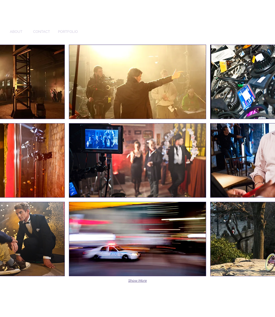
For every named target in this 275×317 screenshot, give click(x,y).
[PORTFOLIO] (67, 32)
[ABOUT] (16, 32)
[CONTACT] (41, 32)
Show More (137, 280)
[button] (137, 82)
